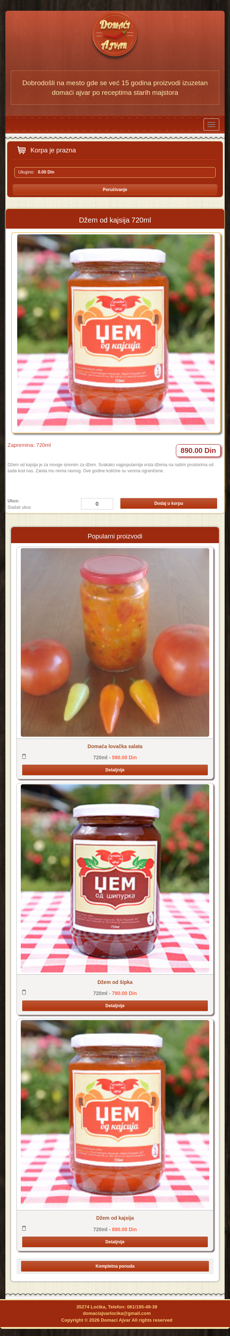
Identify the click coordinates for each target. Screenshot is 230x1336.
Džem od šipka (115, 982)
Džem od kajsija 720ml (115, 220)
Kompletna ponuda (115, 1266)
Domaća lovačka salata (114, 746)
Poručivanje (115, 189)
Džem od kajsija (115, 1218)
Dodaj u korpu (168, 503)
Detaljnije (114, 769)
